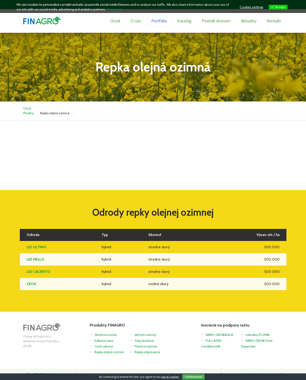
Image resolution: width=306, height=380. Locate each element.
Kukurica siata (104, 341)
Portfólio (159, 20)
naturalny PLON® (258, 335)
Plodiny (28, 113)
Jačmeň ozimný (145, 335)
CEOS (31, 284)
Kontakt (274, 20)
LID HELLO (35, 259)
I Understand (193, 376)
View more (114, 9)
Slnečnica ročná (105, 335)
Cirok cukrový (104, 346)
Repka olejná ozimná (109, 352)
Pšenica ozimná (146, 346)
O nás (136, 20)
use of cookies (170, 376)
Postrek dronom (216, 20)
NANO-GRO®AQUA (219, 335)
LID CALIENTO (38, 271)
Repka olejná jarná (147, 352)
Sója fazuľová (144, 341)
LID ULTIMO (36, 247)
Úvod (115, 20)
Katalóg (184, 20)
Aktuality (249, 20)
